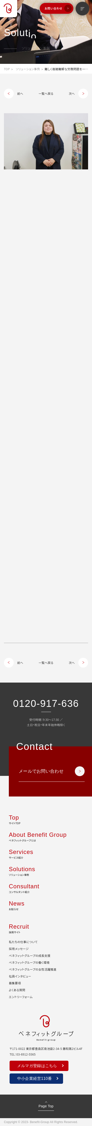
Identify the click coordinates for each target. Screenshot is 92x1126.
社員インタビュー (20, 976)
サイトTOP (46, 819)
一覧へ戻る (46, 93)
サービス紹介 (46, 853)
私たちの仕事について (23, 942)
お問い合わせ (53, 8)
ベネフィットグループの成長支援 (29, 955)
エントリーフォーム (21, 997)
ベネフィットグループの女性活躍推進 (32, 969)
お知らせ (46, 905)
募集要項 (15, 983)
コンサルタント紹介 (46, 888)
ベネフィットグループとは (46, 836)
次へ (72, 93)
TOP (7, 69)
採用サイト (46, 928)
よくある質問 (17, 990)
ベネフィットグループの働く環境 (29, 962)
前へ (20, 93)
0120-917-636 (46, 703)
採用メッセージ (19, 949)
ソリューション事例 (28, 69)
